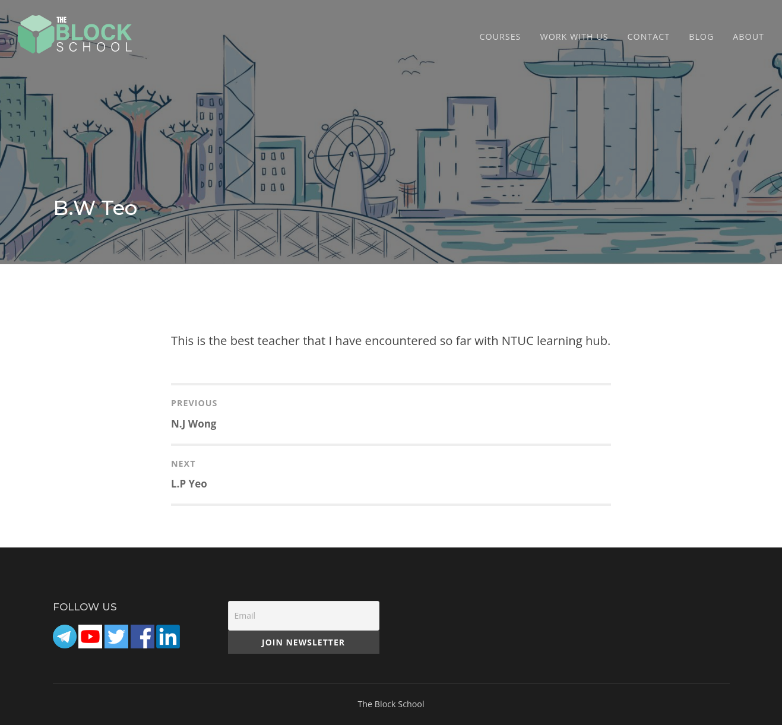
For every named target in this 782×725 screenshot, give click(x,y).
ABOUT (748, 36)
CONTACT (649, 36)
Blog (701, 36)
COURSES (500, 36)
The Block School (390, 704)
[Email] (303, 616)
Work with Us (574, 36)
